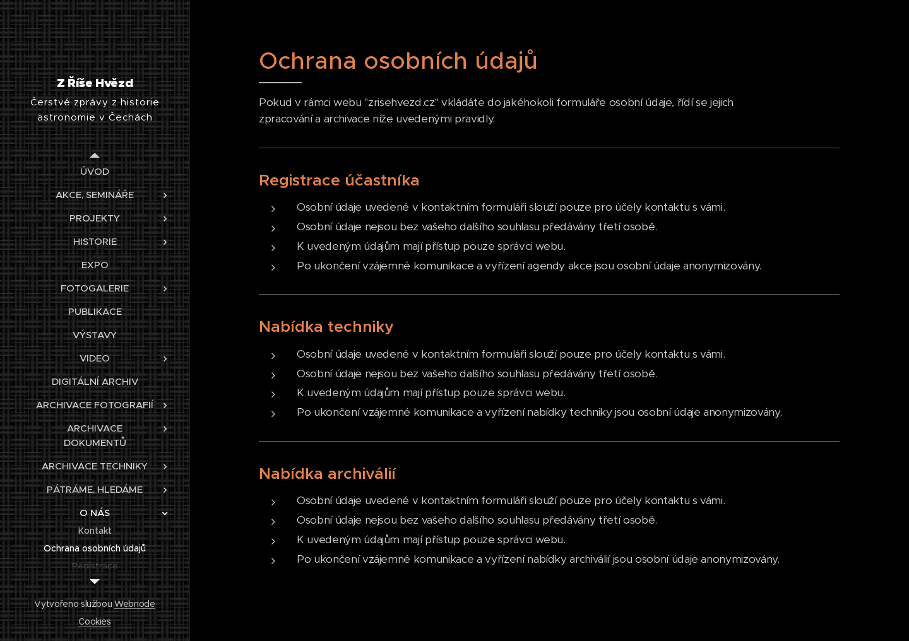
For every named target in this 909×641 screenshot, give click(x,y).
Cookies (94, 621)
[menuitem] (95, 171)
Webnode (134, 603)
